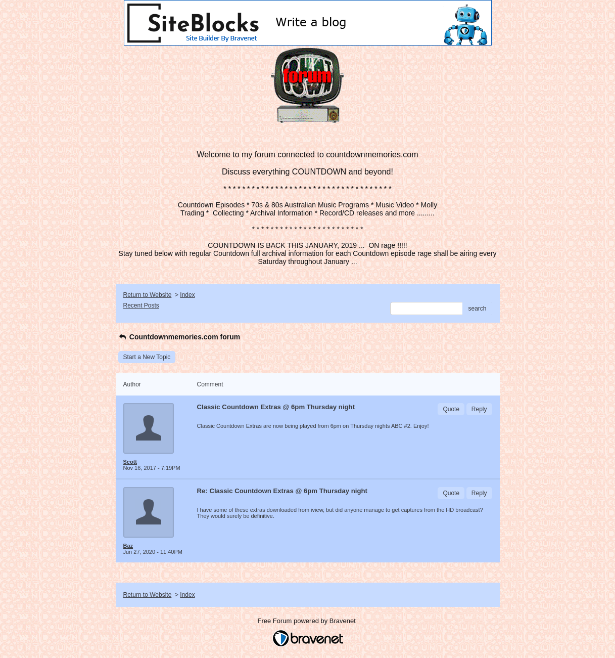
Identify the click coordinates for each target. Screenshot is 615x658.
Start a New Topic (147, 357)
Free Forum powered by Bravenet (308, 621)
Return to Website (147, 294)
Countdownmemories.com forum (179, 337)
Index (187, 294)
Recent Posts (141, 305)
